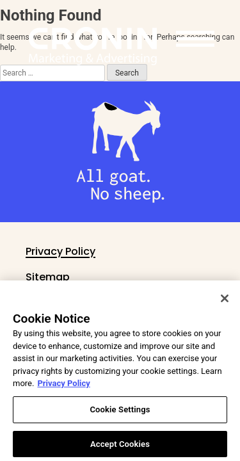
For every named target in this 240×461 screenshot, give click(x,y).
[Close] (225, 305)
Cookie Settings (120, 416)
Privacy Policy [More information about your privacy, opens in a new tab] (63, 390)
